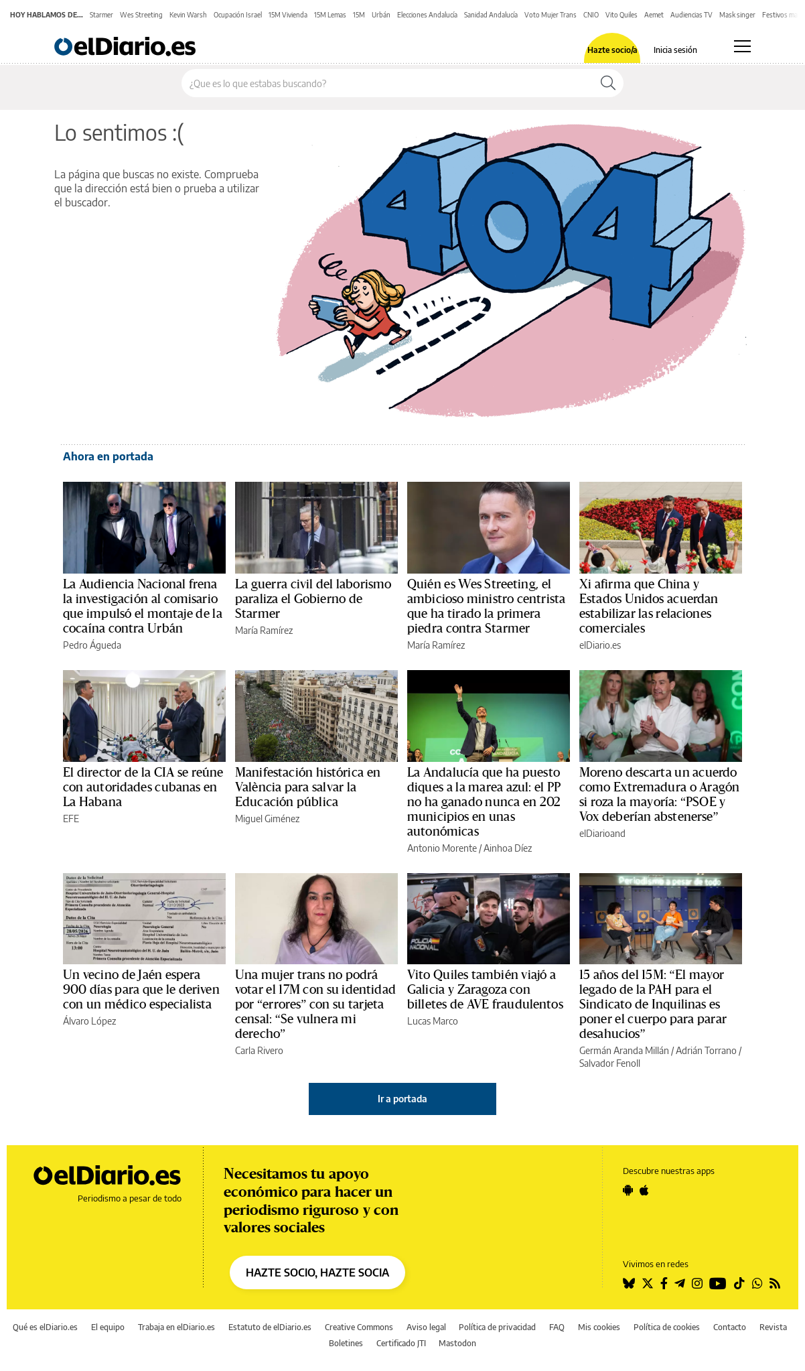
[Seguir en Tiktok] (739, 1283)
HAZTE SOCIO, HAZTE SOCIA (317, 1272)
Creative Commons (359, 1327)
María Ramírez (264, 630)
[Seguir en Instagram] (697, 1283)
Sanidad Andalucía (491, 15)
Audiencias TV (691, 15)
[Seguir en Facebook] (664, 1283)
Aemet (654, 15)
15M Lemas (330, 15)
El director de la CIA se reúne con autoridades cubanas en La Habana (143, 787)
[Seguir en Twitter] (648, 1283)
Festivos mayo (783, 15)
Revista (773, 1327)
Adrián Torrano (706, 1050)
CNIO (591, 15)
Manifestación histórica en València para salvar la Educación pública (307, 787)
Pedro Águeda (92, 645)
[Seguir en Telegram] (679, 1283)
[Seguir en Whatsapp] (757, 1283)
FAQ (557, 1327)
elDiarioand (602, 833)
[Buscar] (608, 83)
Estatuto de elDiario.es (269, 1327)
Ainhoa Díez (508, 848)
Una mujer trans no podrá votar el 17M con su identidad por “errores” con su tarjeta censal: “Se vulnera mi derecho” (315, 1004)
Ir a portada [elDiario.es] (402, 1098)
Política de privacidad (497, 1327)
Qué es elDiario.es (45, 1327)
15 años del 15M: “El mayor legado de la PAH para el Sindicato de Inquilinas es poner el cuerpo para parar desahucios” (653, 1004)
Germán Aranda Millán (624, 1050)
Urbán (381, 15)
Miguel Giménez (267, 818)
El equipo (108, 1327)
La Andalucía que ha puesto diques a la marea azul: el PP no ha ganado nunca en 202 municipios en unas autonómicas (484, 802)
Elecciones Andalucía (427, 15)
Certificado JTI (401, 1343)
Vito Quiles (621, 15)
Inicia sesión (675, 50)
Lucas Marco (432, 1021)
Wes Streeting (141, 15)
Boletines (346, 1343)
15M (359, 15)
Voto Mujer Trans (550, 15)
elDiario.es (600, 645)
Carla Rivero (259, 1050)
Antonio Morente (442, 848)
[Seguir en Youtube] (718, 1283)
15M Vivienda (288, 15)
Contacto (729, 1327)
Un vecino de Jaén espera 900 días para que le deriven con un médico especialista (141, 989)
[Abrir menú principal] (742, 46)
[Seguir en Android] (628, 1190)
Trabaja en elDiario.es (176, 1327)
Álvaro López (89, 1021)
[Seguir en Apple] (644, 1190)
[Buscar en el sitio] (387, 83)
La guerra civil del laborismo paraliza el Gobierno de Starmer (313, 599)
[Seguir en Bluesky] (629, 1283)
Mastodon (457, 1343)
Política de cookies (667, 1327)
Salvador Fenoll (609, 1063)
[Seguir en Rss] (775, 1283)
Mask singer (737, 15)
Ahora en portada (108, 456)
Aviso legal (426, 1327)
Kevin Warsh (188, 15)
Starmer (101, 15)
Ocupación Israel (238, 15)
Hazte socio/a (612, 50)
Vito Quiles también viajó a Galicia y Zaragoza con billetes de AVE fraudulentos (485, 989)
